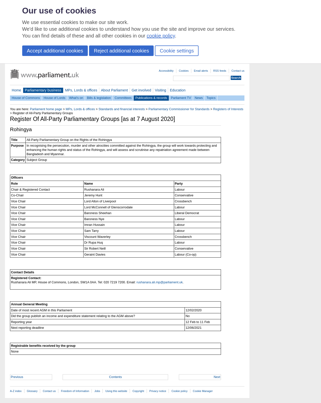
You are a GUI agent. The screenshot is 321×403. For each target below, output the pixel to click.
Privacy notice (157, 391)
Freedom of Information (75, 391)
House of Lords (54, 98)
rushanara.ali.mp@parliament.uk (159, 282)
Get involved (141, 90)
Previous (17, 377)
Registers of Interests (228, 109)
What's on (76, 98)
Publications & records (151, 98)
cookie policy (161, 35)
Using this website (116, 391)
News (199, 98)
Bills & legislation (99, 98)
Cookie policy (179, 391)
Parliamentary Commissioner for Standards (179, 109)
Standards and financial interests (122, 109)
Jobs (97, 391)
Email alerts (201, 70)
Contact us (237, 70)
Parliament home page (46, 109)
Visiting (160, 90)
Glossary (32, 391)
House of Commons (26, 98)
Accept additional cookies (55, 50)
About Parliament (114, 90)
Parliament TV (181, 98)
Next (217, 377)
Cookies (184, 70)
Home (16, 90)
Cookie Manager (203, 391)
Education (178, 90)
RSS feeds (219, 70)
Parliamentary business (43, 90)
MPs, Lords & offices (81, 90)
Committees (122, 98)
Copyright (138, 391)
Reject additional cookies (121, 50)
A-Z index (16, 391)
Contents (115, 377)
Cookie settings (177, 50)
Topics (211, 98)
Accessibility (166, 70)
